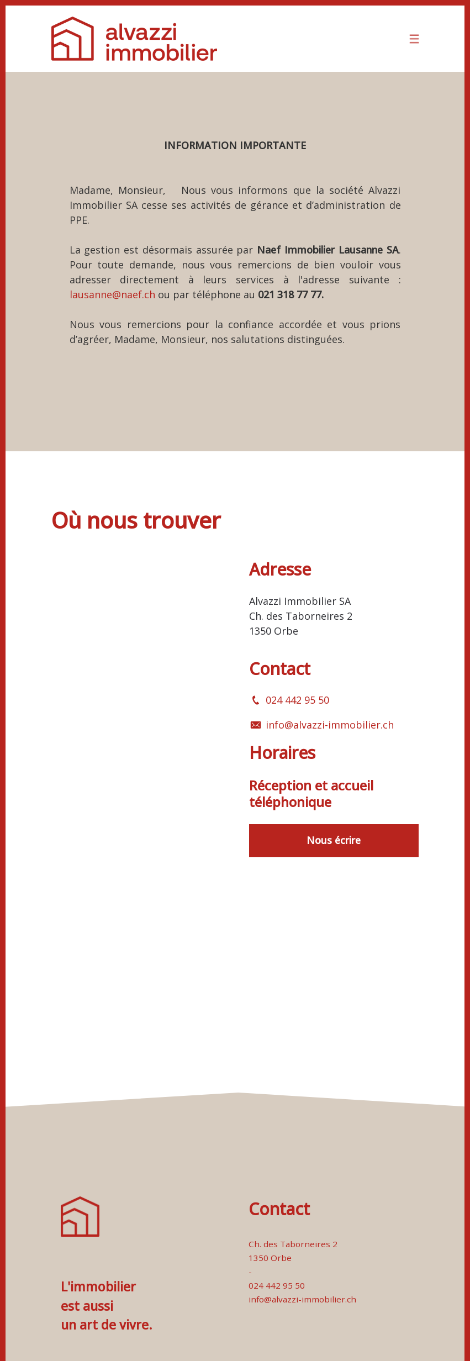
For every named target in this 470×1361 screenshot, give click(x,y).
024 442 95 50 (297, 699)
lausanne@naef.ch (112, 294)
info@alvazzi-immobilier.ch (330, 724)
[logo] (134, 39)
